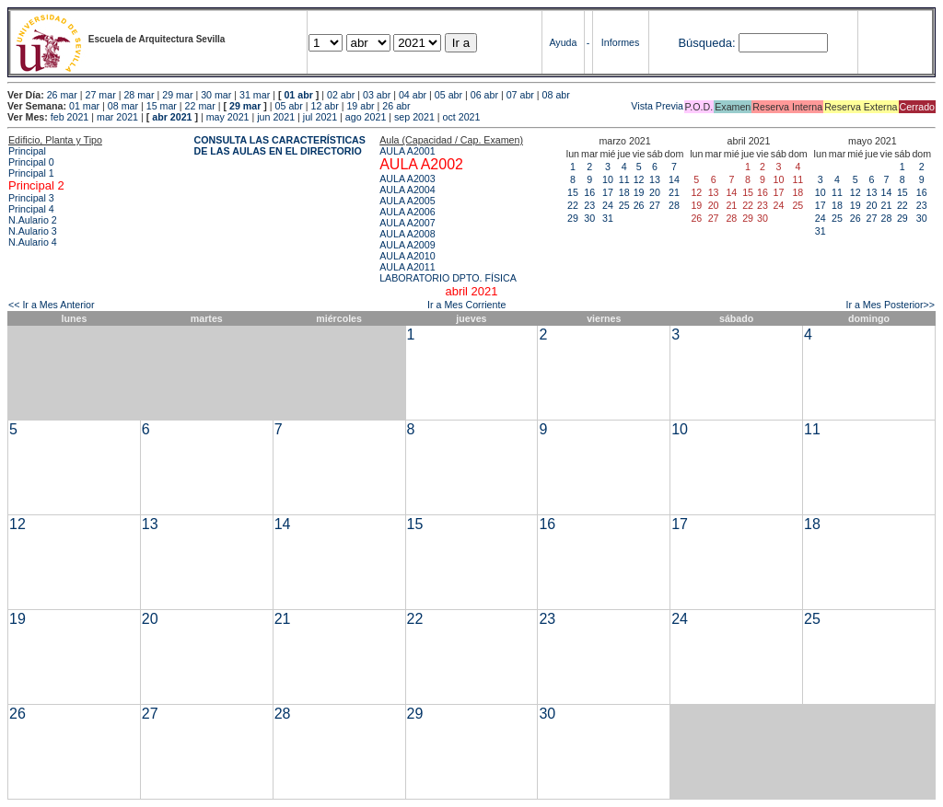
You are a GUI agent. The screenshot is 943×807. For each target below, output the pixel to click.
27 (654, 205)
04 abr (412, 94)
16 (589, 192)
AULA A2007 (407, 222)
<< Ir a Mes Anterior (51, 304)
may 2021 (228, 116)
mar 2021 (117, 116)
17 (607, 192)
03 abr (376, 94)
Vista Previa (548, 105)
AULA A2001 (407, 150)
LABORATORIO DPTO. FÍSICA (448, 277)
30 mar (216, 94)
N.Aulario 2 (32, 219)
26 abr (396, 105)
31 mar (254, 94)
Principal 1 (31, 173)
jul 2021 (320, 116)
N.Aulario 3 (32, 230)
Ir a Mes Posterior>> (890, 304)
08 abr (556, 94)
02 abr (341, 94)
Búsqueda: (706, 43)
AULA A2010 (407, 255)
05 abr (448, 94)
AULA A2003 (407, 178)
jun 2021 (276, 116)
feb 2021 (69, 116)
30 (589, 218)
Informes (620, 42)
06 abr (484, 94)
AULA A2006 (407, 211)
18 (624, 192)
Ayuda (562, 42)
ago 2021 (365, 116)
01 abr (298, 94)
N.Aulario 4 (32, 242)
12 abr (324, 105)
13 (654, 179)
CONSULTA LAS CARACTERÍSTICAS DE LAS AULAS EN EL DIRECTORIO (280, 145)
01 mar (84, 105)
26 (639, 205)
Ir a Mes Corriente (466, 304)
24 (607, 205)
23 (589, 205)
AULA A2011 (407, 266)
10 (607, 179)
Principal (27, 150)
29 (572, 218)
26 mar (62, 94)
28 (674, 205)
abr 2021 (172, 116)
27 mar (101, 94)
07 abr (520, 94)
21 (674, 192)
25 (624, 205)
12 (639, 179)
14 (674, 179)
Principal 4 (31, 208)
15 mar (161, 105)
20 (654, 192)
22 (572, 205)
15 (572, 192)
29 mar (177, 94)
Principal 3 (31, 197)
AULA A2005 (407, 200)
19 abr (360, 105)
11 (624, 179)
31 (607, 218)
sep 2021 (414, 116)
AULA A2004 (407, 189)
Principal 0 (31, 161)
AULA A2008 (407, 233)
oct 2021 (462, 116)
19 (639, 192)
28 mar (138, 94)
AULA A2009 (407, 244)
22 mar (200, 105)
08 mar (123, 105)
